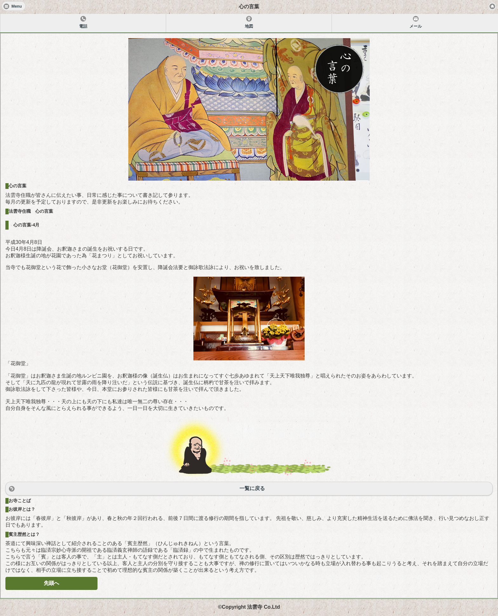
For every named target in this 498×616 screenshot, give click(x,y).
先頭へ (51, 583)
